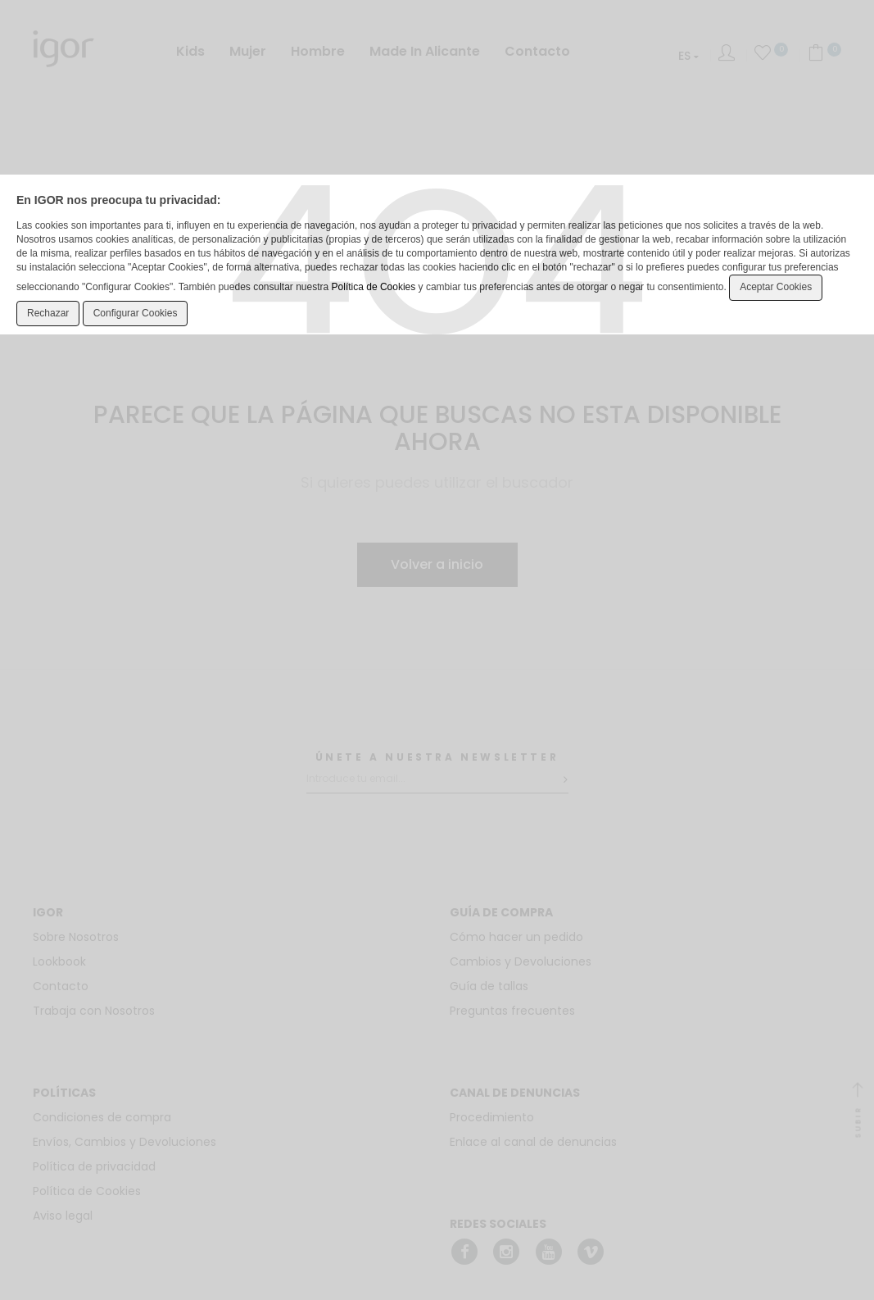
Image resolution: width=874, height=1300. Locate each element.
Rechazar (48, 313)
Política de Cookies (374, 287)
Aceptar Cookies (776, 287)
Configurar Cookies (135, 313)
